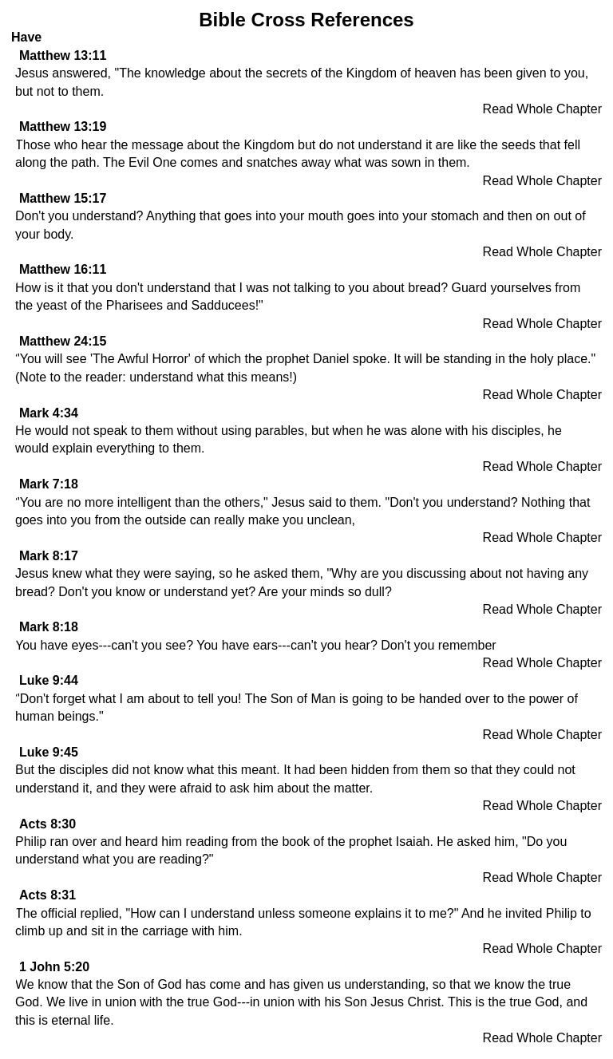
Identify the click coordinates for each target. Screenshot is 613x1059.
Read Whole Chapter (542, 109)
